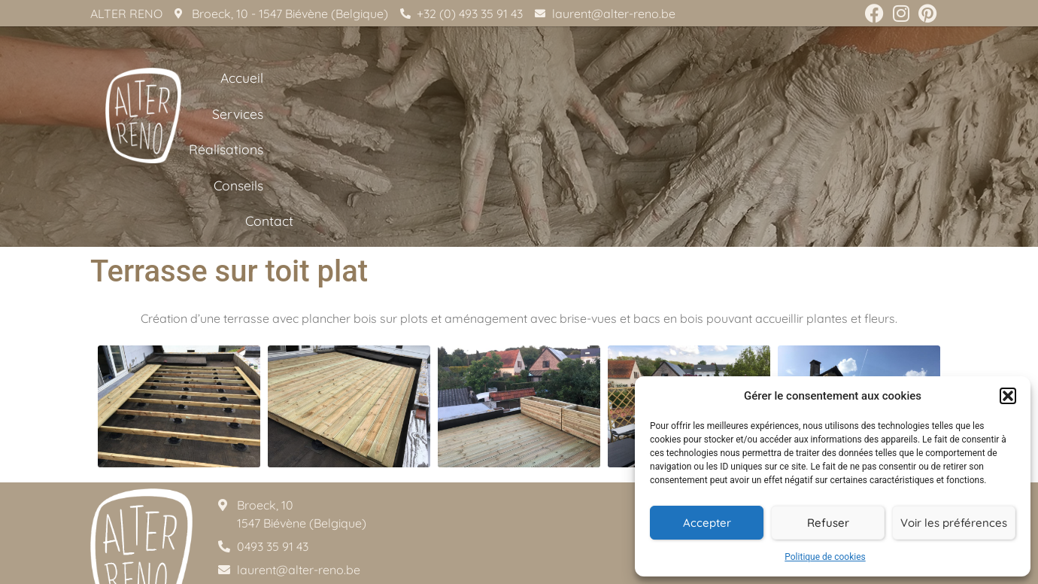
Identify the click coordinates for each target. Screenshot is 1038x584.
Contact (916, 117)
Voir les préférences (953, 523)
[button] (1007, 395)
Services (652, 117)
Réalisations (745, 117)
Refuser (828, 523)
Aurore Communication (619, 568)
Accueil (575, 117)
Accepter (707, 523)
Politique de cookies (825, 557)
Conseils (837, 117)
